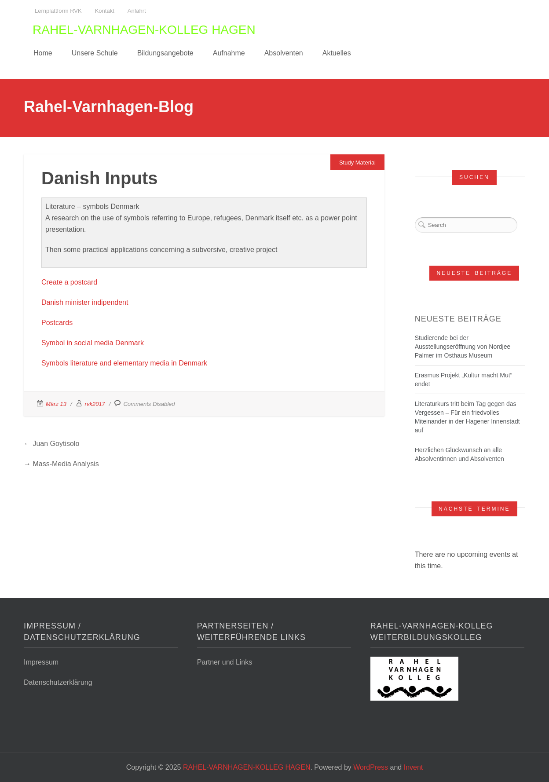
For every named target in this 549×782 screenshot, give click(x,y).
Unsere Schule (95, 53)
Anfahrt (137, 10)
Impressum (41, 662)
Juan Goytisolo (56, 443)
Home (42, 53)
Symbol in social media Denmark (92, 343)
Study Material (357, 162)
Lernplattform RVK (58, 10)
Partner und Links (224, 662)
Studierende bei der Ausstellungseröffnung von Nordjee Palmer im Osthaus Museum (463, 346)
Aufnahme (229, 53)
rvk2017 (95, 404)
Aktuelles (336, 53)
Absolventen (283, 53)
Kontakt (104, 10)
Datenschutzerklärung (58, 682)
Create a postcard (69, 282)
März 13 (56, 404)
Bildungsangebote (165, 53)
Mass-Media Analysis (66, 464)
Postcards (57, 322)
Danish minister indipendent (84, 302)
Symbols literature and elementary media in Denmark (124, 363)
